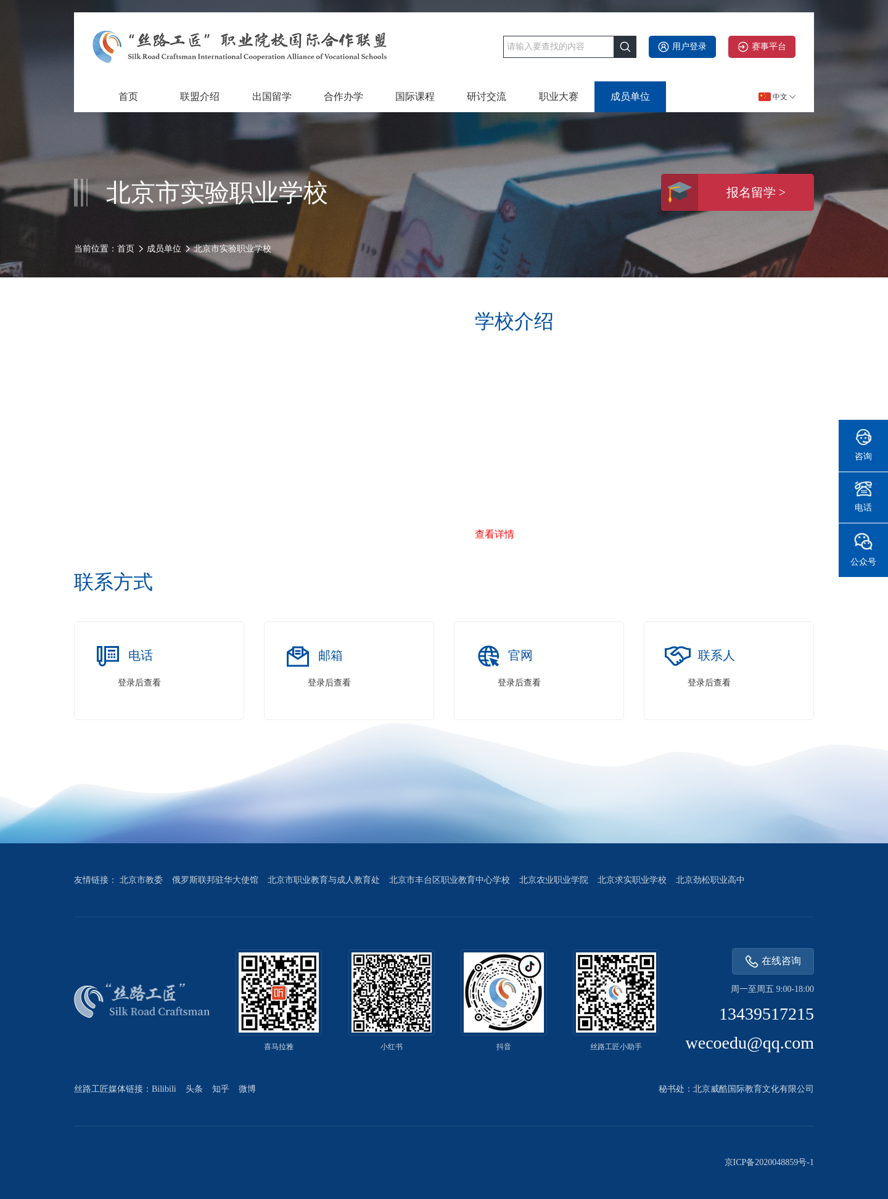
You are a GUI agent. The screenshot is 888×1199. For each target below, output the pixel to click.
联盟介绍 (200, 96)
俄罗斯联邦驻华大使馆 (215, 880)
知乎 (220, 1089)
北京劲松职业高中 (710, 880)
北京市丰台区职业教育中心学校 (449, 880)
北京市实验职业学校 (232, 248)
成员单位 (630, 96)
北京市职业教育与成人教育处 (324, 880)
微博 (247, 1089)
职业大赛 (558, 96)
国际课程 (415, 96)
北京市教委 (141, 880)
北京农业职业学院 (553, 880)
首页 (128, 96)
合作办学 (343, 96)
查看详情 (494, 534)
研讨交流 (486, 96)
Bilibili (164, 1089)
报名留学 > (723, 192)
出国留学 (272, 96)
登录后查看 (139, 682)
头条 (194, 1089)
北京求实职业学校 (632, 880)
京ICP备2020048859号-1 (769, 1162)
